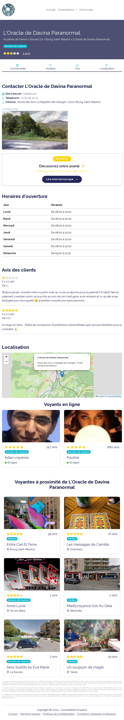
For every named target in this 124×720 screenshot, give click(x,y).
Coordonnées (18, 68)
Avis (77, 68)
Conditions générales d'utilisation (96, 713)
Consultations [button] (66, 9)
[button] (62, 374)
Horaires (51, 68)
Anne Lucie (16, 606)
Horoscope (86, 9)
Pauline (73, 457)
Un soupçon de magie (85, 667)
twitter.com (30, 93)
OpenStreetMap (114, 396)
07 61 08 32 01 (29, 98)
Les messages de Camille (88, 544)
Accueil (50, 9)
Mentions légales (30, 713)
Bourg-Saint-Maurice (57, 39)
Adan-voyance (17, 457)
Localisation (107, 68)
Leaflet (100, 396)
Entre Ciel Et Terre (22, 544)
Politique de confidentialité (58, 713)
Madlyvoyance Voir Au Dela (89, 606)
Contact (13, 713)
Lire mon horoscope (62, 179)
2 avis (26, 53)
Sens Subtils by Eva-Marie (28, 667)
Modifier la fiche (11, 109)
